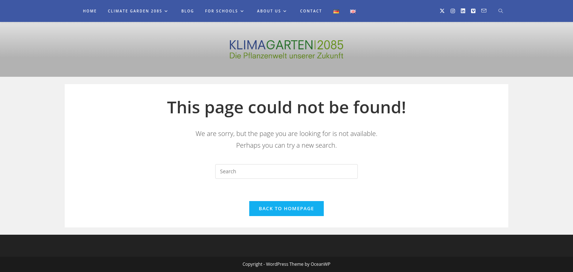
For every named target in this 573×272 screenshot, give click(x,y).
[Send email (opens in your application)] (483, 11)
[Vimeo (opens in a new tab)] (473, 11)
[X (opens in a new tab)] (442, 11)
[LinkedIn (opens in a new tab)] (463, 11)
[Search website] (501, 11)
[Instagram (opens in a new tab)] (453, 11)
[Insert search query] (286, 171)
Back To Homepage (286, 208)
